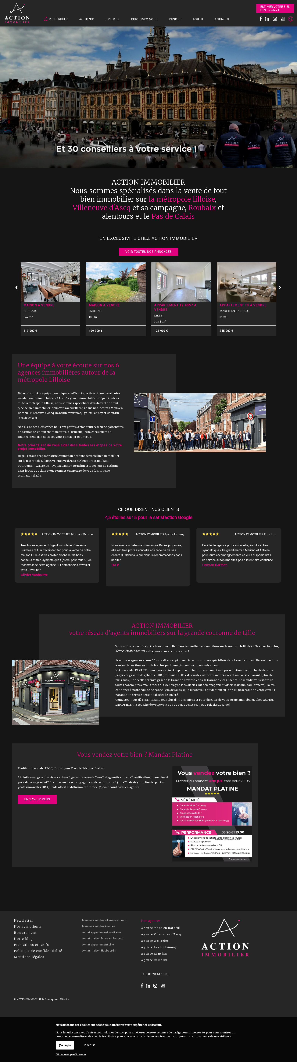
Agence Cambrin (154, 960)
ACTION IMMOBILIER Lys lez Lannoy (159, 534)
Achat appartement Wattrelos (102, 932)
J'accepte (65, 1045)
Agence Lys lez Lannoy (159, 947)
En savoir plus (37, 799)
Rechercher (56, 19)
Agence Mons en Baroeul (160, 928)
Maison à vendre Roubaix (98, 926)
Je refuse (89, 1045)
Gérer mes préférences (71, 1054)
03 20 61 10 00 (159, 974)
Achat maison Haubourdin (99, 950)
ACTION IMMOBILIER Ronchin (254, 534)
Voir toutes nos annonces (148, 251)
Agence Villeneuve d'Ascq (161, 934)
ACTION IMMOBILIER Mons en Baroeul (68, 534)
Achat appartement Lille (98, 944)
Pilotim (64, 999)
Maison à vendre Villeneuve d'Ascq (105, 920)
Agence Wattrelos (155, 940)
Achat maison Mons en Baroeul (102, 938)
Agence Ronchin (154, 953)
